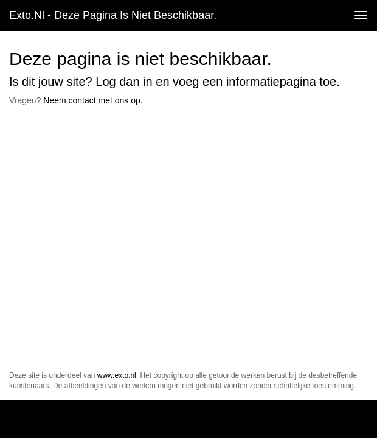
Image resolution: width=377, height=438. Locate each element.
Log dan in (123, 81)
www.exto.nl (116, 375)
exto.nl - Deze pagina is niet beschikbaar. (112, 15)
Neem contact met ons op (91, 100)
